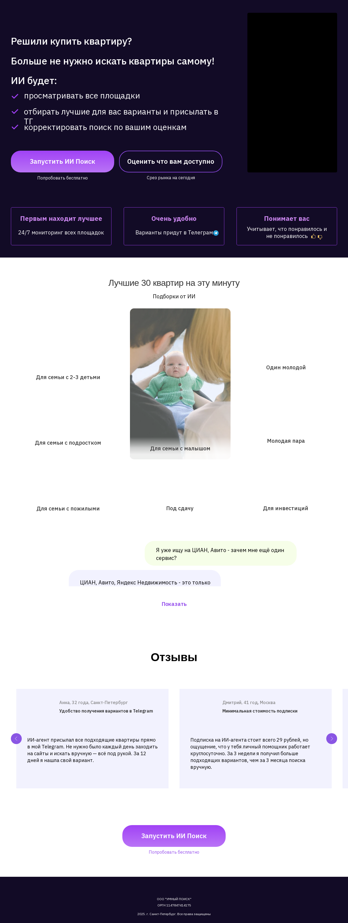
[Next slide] (331, 738)
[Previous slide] (16, 738)
